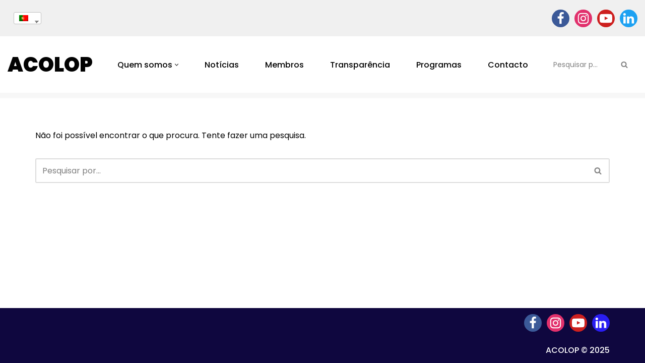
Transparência (360, 65)
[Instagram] (583, 18)
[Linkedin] (628, 18)
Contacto (508, 65)
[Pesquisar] (580, 64)
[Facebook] (560, 18)
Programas (439, 65)
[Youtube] (606, 18)
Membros (284, 65)
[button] (176, 65)
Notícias (222, 65)
